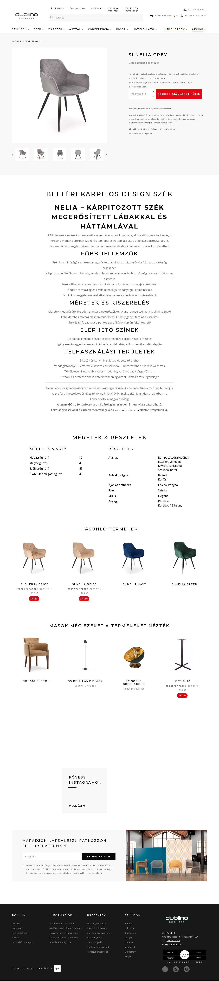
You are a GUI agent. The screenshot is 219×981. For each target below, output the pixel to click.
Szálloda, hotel (94, 938)
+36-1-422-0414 (173, 941)
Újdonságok (176, 29)
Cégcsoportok (77, 8)
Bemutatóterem (20, 933)
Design (128, 938)
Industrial (129, 928)
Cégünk (16, 924)
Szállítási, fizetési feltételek (63, 938)
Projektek (57, 8)
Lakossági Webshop (113, 9)
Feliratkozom (98, 857)
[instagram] (176, 969)
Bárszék (56, 29)
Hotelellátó (145, 29)
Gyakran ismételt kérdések (63, 933)
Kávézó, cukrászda (97, 928)
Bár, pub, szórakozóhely (99, 933)
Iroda (122, 29)
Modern (129, 942)
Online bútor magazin (23, 942)
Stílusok (20, 29)
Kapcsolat (96, 8)
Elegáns (129, 956)
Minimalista (130, 947)
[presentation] (12, 154)
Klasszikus (130, 933)
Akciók (199, 29)
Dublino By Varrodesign (132, 9)
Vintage (128, 924)
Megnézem (77, 806)
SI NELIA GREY (33, 41)
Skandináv (130, 952)
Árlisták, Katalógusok (60, 942)
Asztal (76, 29)
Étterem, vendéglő (96, 924)
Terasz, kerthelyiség (97, 952)
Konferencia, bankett (98, 947)
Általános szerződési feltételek (65, 928)
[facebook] (165, 969)
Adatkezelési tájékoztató (62, 924)
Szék (39, 29)
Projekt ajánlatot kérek (179, 94)
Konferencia (100, 29)
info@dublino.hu (176, 945)
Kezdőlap (17, 41)
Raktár (15, 938)
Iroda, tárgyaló (94, 942)
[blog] (187, 969)
